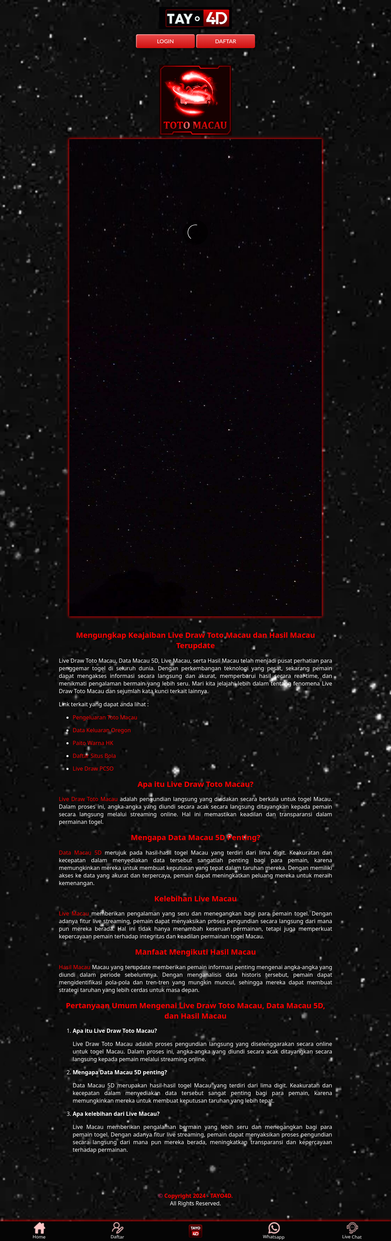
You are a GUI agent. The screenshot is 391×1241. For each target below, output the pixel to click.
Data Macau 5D (82, 852)
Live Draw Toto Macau (89, 799)
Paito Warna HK (93, 743)
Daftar (117, 1231)
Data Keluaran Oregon (102, 730)
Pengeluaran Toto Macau (105, 717)
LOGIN (165, 41)
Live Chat (352, 1231)
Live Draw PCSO (93, 768)
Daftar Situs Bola (94, 756)
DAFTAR (225, 41)
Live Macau (75, 913)
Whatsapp (274, 1231)
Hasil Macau (75, 967)
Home (39, 1231)
